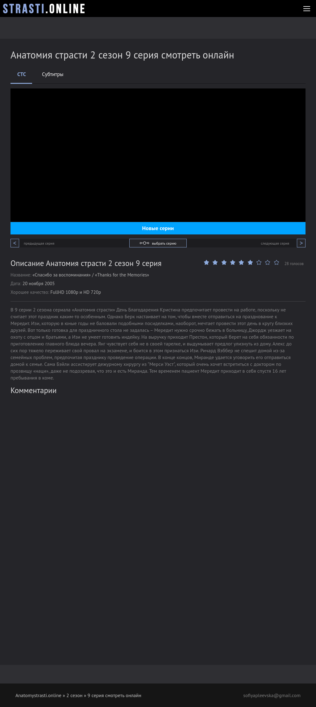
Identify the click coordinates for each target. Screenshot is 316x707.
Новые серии (158, 228)
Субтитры (53, 74)
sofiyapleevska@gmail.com (272, 695)
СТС (21, 74)
